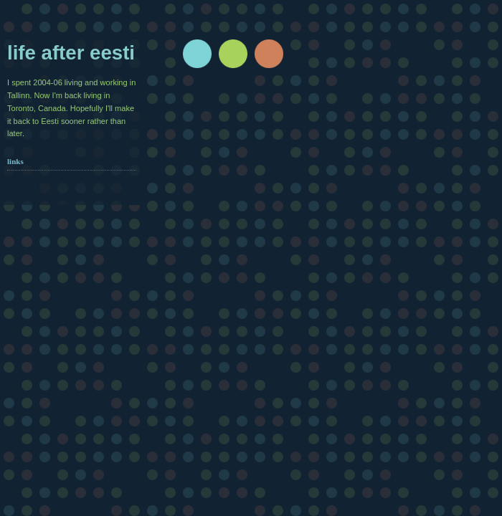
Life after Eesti (71, 53)
